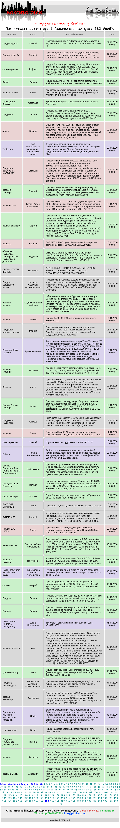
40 (63, 787)
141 (41, 798)
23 (118, 784)
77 (87, 789)
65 (40, 789)
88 (10, 792)
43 (75, 787)
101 (63, 792)
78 (91, 789)
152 (100, 798)
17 (95, 784)
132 (110, 795)
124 (68, 795)
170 (79, 801)
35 (44, 787)
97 (45, 792)
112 (4, 795)
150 (89, 798)
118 (36, 795)
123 (63, 795)
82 (106, 789)
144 (57, 798)
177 (116, 801)
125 (73, 795)
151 (94, 798)
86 (2, 792)
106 (90, 792)
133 (116, 795)
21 (110, 784)
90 (18, 792)
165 (52, 801)
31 (28, 787)
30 (24, 787)
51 (106, 787)
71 (63, 789)
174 (100, 801)
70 (60, 789)
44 (79, 787)
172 (89, 801)
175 (105, 801)
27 (13, 787)
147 (73, 798)
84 (114, 789)
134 (4, 798)
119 (41, 795)
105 (85, 792)
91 (22, 792)
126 (79, 795)
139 (31, 798)
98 (49, 792)
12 (75, 784)
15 (87, 784)
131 (105, 795)
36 (48, 787)
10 (67, 784)
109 (106, 792)
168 (68, 801)
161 (31, 801)
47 (91, 787)
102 (69, 792)
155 (116, 798)
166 (57, 801)
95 (38, 792)
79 (95, 789)
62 (28, 789)
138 (25, 798)
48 (95, 787)
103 (74, 792)
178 (60, 804)
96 (41, 792)
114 (15, 795)
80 (99, 789)
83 (110, 789)
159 (20, 801)
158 (15, 801)
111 (117, 792)
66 (44, 789)
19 (102, 784)
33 (36, 787)
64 (36, 789)
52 (110, 787)
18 (99, 784)
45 (83, 787)
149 (84, 798)
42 (71, 787)
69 (56, 789)
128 (89, 795)
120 (47, 795)
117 (31, 795)
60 (21, 789)
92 (26, 792)
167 (63, 801)
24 (1, 787)
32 (32, 787)
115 (20, 795)
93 (30, 792)
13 (79, 784)
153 (105, 798)
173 (94, 801)
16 (91, 784)
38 (56, 787)
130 (100, 795)
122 (57, 795)
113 (10, 795)
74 (75, 789)
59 (17, 789)
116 (25, 795)
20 (106, 784)
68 (52, 789)
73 (71, 789)
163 (41, 801)
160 (25, 801)
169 (73, 801)
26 (9, 787)
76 (83, 789)
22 (114, 784)
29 (21, 787)
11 (71, 784)
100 (58, 792)
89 (14, 792)
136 (15, 798)
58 (13, 789)
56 (5, 789)
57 (9, 789)
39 (60, 787)
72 (67, 789)
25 (5, 787)
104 (79, 792)
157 (10, 801)
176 (110, 801)
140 (36, 798)
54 (118, 787)
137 (20, 798)
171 (84, 801)
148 (79, 798)
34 (40, 787)
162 (36, 801)
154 (110, 798)
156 (4, 801)
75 (79, 789)
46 (87, 787)
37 (52, 787)
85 (118, 789)
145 (63, 798)
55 (1, 789)
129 (94, 795)
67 (48, 789)
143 (52, 798)
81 (103, 789)
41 (67, 787)
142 (47, 798)
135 (10, 798)
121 (52, 795)
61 (24, 789)
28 (17, 787)
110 (111, 792)
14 (83, 784)
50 (103, 787)
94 (34, 792)
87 (6, 792)
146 (68, 798)
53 (114, 787)
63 (32, 789)
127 (84, 795)
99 (53, 792)
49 (99, 787)
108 (101, 792)
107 (95, 792)
